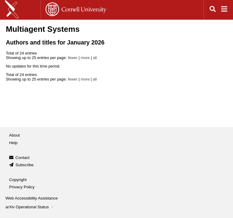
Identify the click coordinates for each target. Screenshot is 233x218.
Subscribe (24, 165)
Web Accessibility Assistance (31, 198)
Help (13, 142)
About (14, 135)
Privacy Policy (22, 187)
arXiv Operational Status (29, 207)
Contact (22, 157)
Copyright (18, 179)
